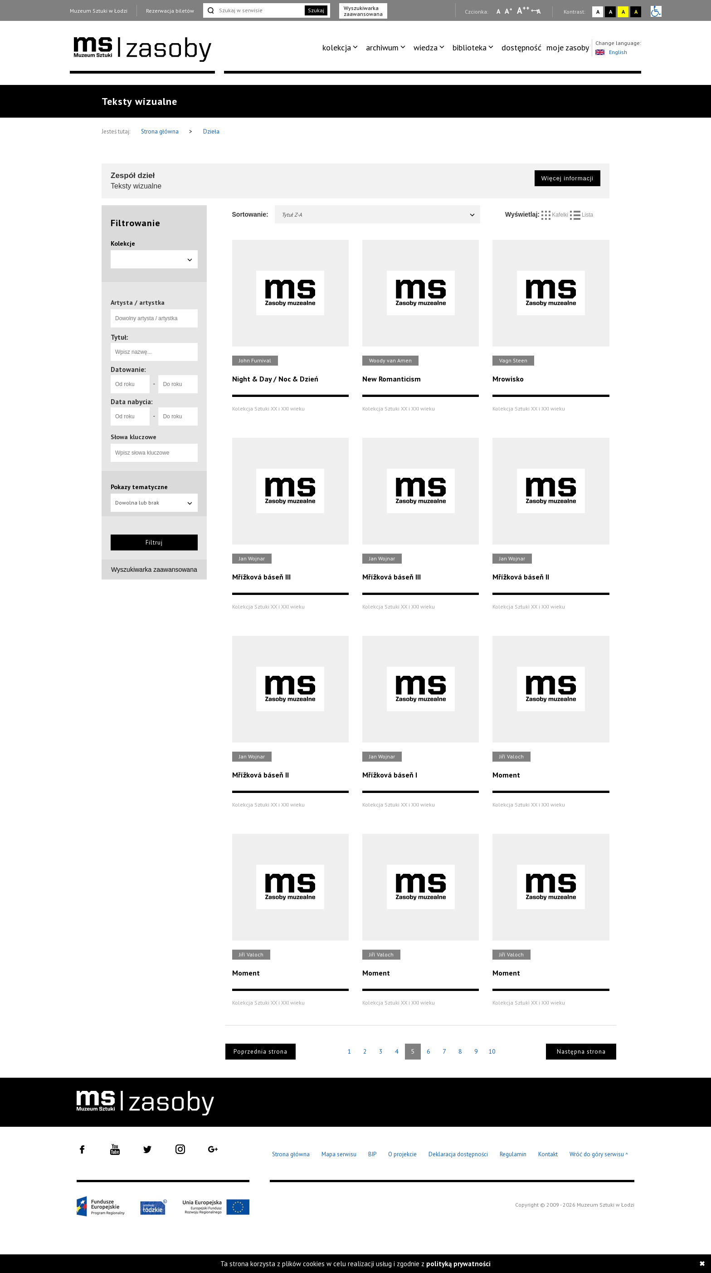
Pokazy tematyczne (139, 487)
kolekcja (336, 47)
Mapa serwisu (338, 1154)
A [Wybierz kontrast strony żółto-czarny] (623, 11)
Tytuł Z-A (379, 214)
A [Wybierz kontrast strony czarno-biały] (610, 11)
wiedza (426, 47)
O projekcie (402, 1154)
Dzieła (211, 131)
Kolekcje (123, 243)
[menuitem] (341, 48)
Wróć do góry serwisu (599, 1154)
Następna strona (581, 1051)
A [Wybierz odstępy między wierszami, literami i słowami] (539, 11)
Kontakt (548, 1154)
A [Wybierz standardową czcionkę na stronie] (508, 10)
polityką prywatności (458, 1263)
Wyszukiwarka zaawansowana (363, 11)
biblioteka (470, 47)
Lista (582, 215)
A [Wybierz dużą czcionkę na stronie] (523, 10)
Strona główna (160, 131)
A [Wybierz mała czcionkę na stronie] (498, 11)
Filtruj (154, 542)
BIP (372, 1154)
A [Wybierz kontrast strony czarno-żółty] (636, 11)
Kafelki (555, 215)
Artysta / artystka (138, 302)
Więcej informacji (567, 178)
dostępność (521, 47)
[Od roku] (130, 384)
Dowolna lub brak (154, 502)
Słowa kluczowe (133, 437)
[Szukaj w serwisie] (253, 10)
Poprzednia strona (260, 1051)
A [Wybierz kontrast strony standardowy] (597, 11)
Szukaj (316, 10)
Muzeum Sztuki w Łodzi (98, 10)
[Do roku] (177, 384)
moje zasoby (567, 47)
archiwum (382, 47)
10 (492, 1051)
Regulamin (513, 1154)
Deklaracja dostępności (458, 1154)
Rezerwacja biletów (170, 10)
